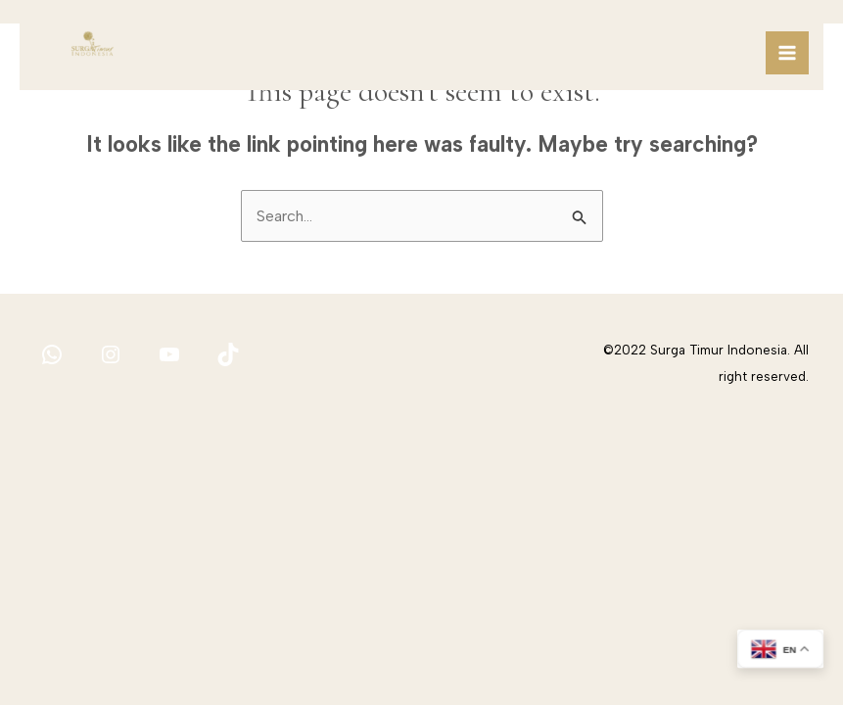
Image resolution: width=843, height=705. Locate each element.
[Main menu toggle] (787, 52)
